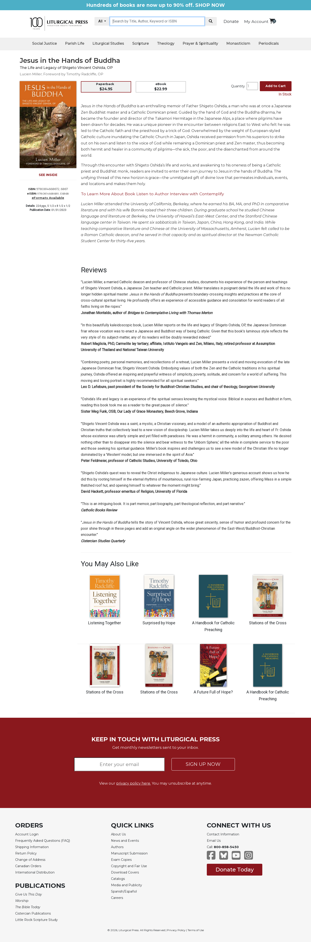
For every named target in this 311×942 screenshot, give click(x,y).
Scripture (140, 43)
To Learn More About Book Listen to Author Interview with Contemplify (152, 193)
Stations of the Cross (268, 623)
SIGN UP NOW (203, 764)
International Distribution (35, 872)
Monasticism (238, 43)
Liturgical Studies (108, 43)
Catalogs (118, 879)
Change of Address (30, 860)
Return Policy (26, 853)
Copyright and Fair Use (129, 866)
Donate (231, 21)
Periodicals (268, 43)
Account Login (27, 834)
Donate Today (234, 869)
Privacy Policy (176, 930)
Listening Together (104, 623)
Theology (165, 43)
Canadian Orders (28, 866)
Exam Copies (121, 860)
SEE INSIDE (48, 175)
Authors (117, 847)
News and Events (125, 841)
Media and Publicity (126, 885)
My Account (256, 21)
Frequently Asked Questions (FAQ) (42, 841)
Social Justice (44, 43)
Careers (117, 898)
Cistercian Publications (33, 913)
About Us (118, 834)
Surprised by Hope (158, 623)
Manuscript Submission (129, 853)
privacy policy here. (133, 783)
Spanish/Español (124, 891)
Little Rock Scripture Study (36, 920)
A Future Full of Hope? (213, 692)
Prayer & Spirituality (200, 43)
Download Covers (125, 872)
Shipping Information (32, 847)
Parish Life (74, 43)
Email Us (214, 841)
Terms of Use (196, 930)
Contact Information (223, 834)
